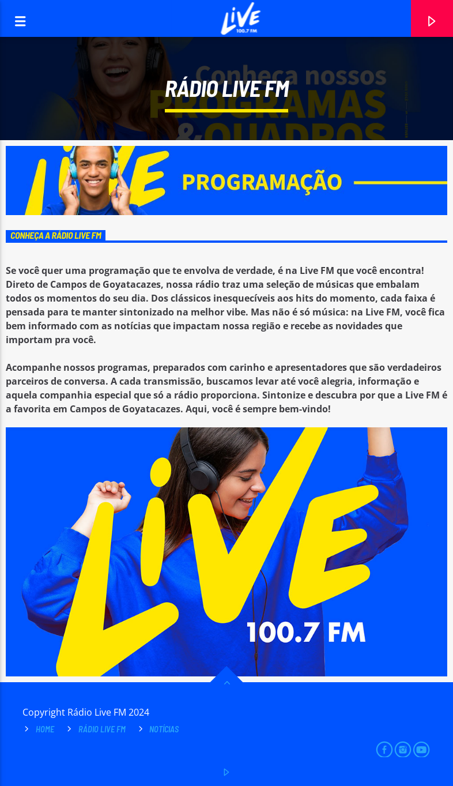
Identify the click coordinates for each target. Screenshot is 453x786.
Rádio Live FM (102, 729)
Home (45, 729)
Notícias (164, 729)
